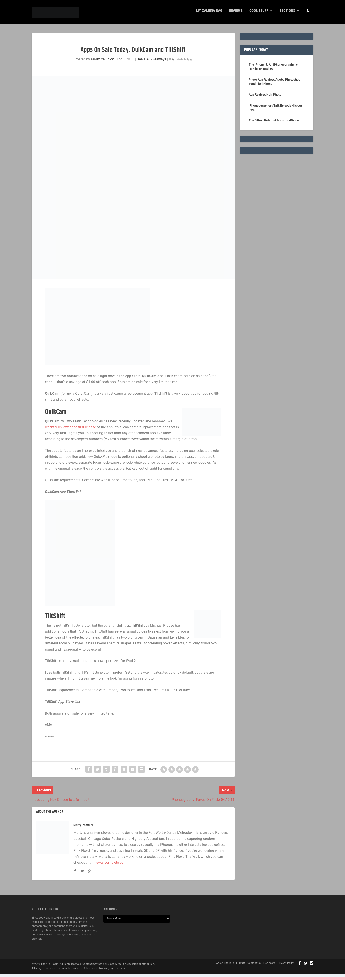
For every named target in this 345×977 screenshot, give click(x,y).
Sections (287, 14)
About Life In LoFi (226, 966)
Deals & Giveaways (151, 62)
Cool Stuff (258, 14)
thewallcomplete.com (110, 865)
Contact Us (254, 966)
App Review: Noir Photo (265, 97)
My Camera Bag (209, 14)
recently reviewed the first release (70, 430)
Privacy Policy (286, 966)
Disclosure (269, 966)
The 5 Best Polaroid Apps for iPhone (274, 123)
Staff (242, 966)
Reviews (236, 14)
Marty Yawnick (102, 62)
